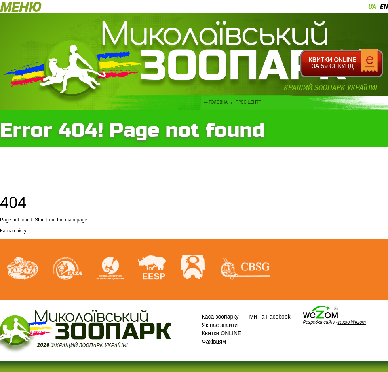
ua (372, 6)
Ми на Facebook (269, 316)
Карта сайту (13, 231)
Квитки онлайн (341, 63)
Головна (218, 102)
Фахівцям (214, 341)
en (384, 6)
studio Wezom (351, 322)
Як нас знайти (220, 325)
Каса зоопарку (220, 316)
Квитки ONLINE (222, 333)
